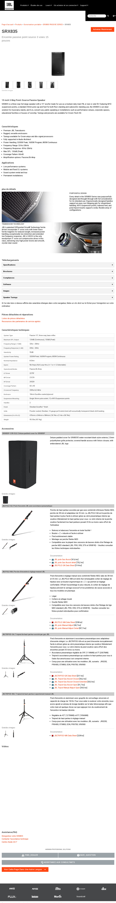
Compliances (8, 278)
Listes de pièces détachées (13, 318)
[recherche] (96, 16)
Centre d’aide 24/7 (9, 842)
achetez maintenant (102, 29)
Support (83, 5)
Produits (23, 5)
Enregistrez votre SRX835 (12, 836)
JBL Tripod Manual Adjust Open (67, 688)
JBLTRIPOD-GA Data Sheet (65, 676)
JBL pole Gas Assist (62, 559)
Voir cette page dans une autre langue (23, 869)
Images (6, 291)
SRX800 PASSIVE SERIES (53, 25)
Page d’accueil (7, 25)
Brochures (7, 271)
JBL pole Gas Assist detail (65, 562)
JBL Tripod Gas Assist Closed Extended (70, 682)
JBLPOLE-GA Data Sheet (64, 565)
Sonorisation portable (32, 25)
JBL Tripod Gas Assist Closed (66, 679)
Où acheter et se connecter (65, 5)
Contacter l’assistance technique (15, 839)
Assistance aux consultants (58, 862)
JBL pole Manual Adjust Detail (66, 628)
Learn (48, 5)
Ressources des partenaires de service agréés (21, 321)
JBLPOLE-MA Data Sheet (64, 622)
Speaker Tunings (10, 297)
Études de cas (36, 5)
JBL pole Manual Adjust (64, 625)
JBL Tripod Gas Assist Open (65, 685)
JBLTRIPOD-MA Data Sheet (65, 735)
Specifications (9, 265)
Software (7, 284)
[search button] (108, 15)
